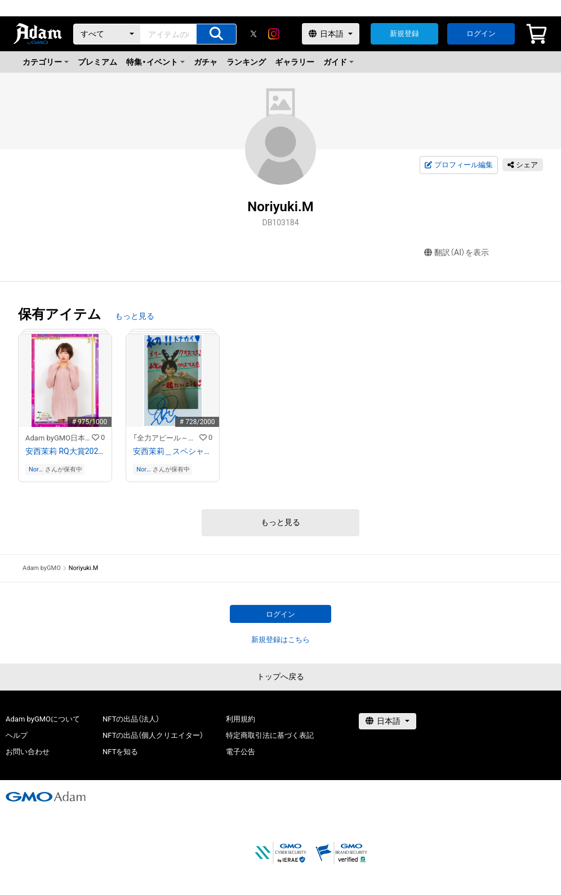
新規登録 (404, 33)
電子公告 (240, 751)
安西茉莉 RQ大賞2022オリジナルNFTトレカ (65, 451)
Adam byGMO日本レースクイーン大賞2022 (58, 438)
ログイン (481, 33)
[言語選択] (330, 33)
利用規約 (240, 719)
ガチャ (205, 61)
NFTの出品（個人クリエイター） (153, 735)
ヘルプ (17, 735)
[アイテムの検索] (216, 34)
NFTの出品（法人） (131, 719)
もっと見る (134, 315)
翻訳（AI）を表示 (456, 253)
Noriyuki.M (36, 469)
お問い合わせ (28, 751)
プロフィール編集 (458, 165)
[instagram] (273, 33)
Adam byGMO (42, 568)
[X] (253, 33)
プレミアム (97, 61)
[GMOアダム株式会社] (46, 796)
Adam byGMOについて (43, 719)
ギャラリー (294, 62)
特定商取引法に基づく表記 (270, 735)
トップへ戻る (280, 676)
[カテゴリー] (107, 34)
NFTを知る (120, 751)
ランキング (246, 62)
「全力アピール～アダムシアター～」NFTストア (166, 438)
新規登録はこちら (280, 639)
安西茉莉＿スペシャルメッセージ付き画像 (172, 451)
